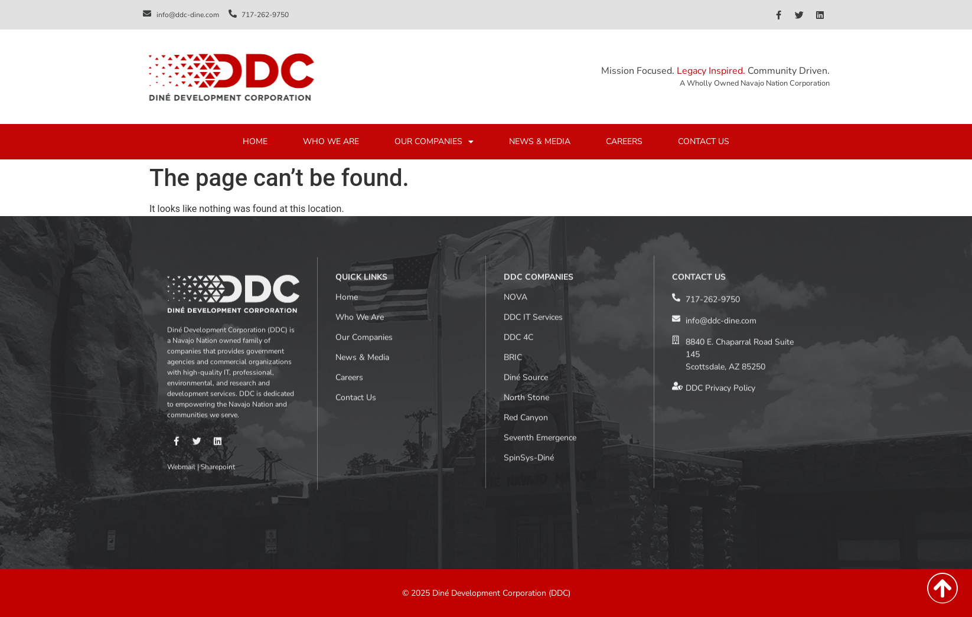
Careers (349, 287)
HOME (255, 145)
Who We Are (359, 227)
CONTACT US (703, 145)
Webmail (181, 381)
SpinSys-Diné (529, 368)
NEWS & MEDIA (539, 145)
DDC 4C (518, 247)
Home (346, 207)
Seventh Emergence (540, 348)
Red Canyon (526, 328)
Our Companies (364, 247)
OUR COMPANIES (434, 145)
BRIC (513, 267)
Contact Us (355, 308)
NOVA (515, 207)
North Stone (526, 308)
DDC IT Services (533, 227)
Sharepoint (218, 381)
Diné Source (526, 287)
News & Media (362, 267)
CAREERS (624, 145)
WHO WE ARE (331, 145)
